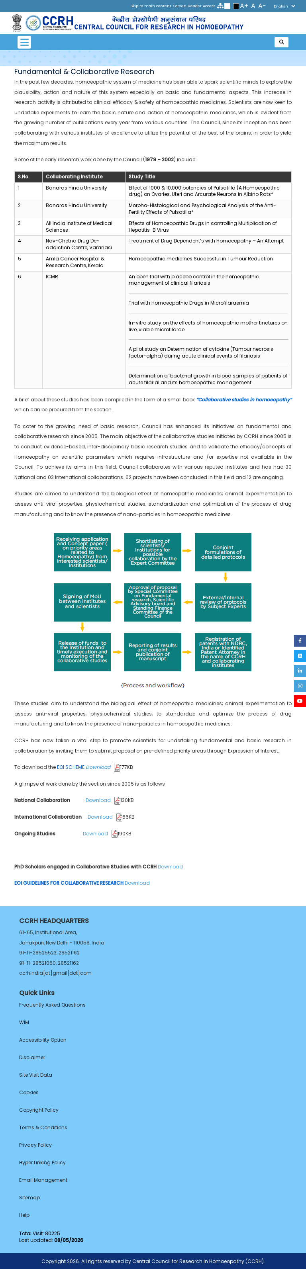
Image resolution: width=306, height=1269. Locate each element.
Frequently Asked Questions (52, 1004)
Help (24, 1215)
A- (262, 5)
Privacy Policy (35, 1145)
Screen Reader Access (194, 5)
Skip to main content (150, 5)
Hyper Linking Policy (42, 1162)
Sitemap (29, 1197)
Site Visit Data (35, 1075)
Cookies (29, 1092)
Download (103, 767)
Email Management (43, 1180)
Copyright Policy (39, 1110)
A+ (244, 5)
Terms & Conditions (43, 1127)
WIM (24, 1022)
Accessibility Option (43, 1039)
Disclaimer (32, 1057)
